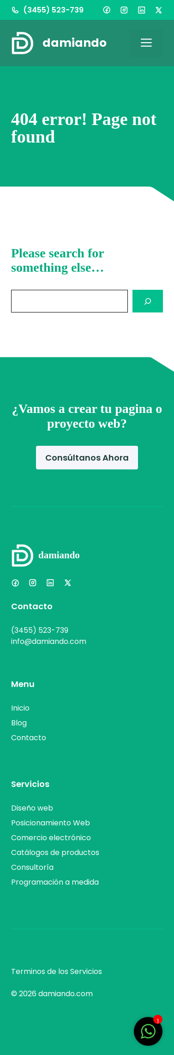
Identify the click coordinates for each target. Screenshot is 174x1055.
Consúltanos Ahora (87, 457)
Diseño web (32, 808)
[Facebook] (106, 10)
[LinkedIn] (142, 10)
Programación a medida (55, 882)
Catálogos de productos (55, 852)
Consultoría (32, 867)
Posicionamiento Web (50, 823)
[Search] (147, 301)
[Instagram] (124, 10)
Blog (19, 723)
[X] (159, 10)
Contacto (28, 737)
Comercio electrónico (51, 837)
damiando (74, 43)
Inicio (20, 708)
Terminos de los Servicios (56, 971)
